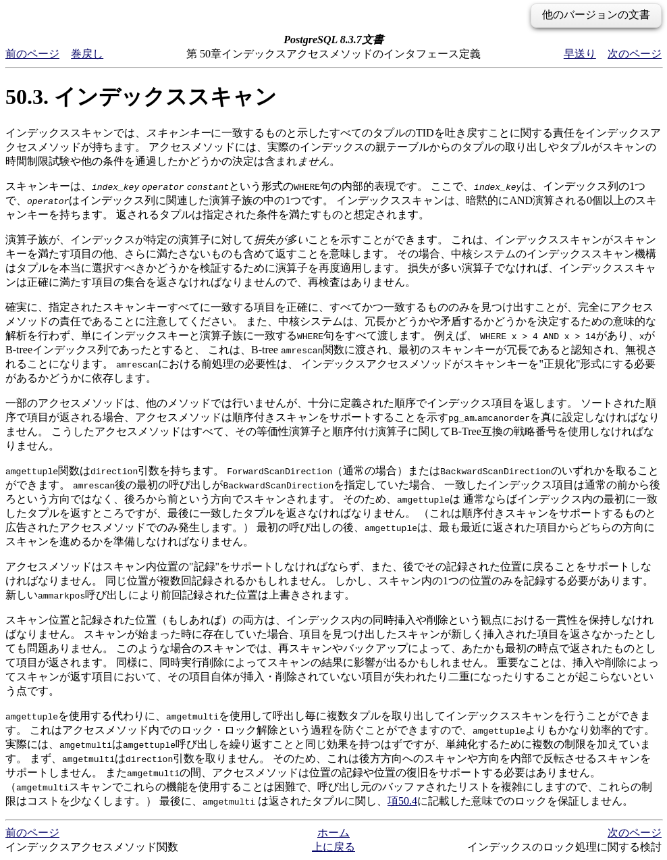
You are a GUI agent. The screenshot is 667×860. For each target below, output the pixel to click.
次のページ (635, 53)
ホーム (333, 832)
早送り (580, 53)
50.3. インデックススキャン (141, 96)
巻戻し (87, 53)
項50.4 (402, 801)
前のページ (32, 53)
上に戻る (333, 847)
